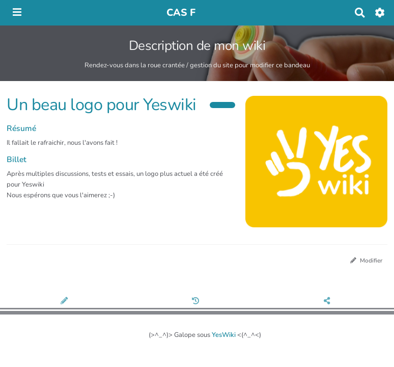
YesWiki (224, 334)
